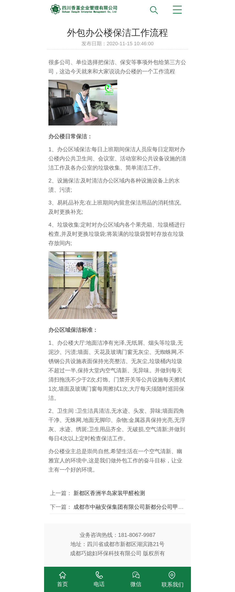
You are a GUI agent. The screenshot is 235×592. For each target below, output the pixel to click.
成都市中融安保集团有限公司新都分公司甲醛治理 (134, 507)
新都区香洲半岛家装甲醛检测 (109, 493)
